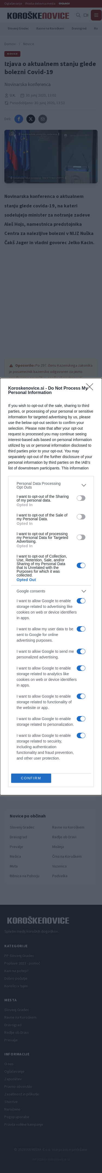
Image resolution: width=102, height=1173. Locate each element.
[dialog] (51, 586)
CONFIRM (31, 778)
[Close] (91, 388)
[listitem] (51, 485)
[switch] (81, 498)
